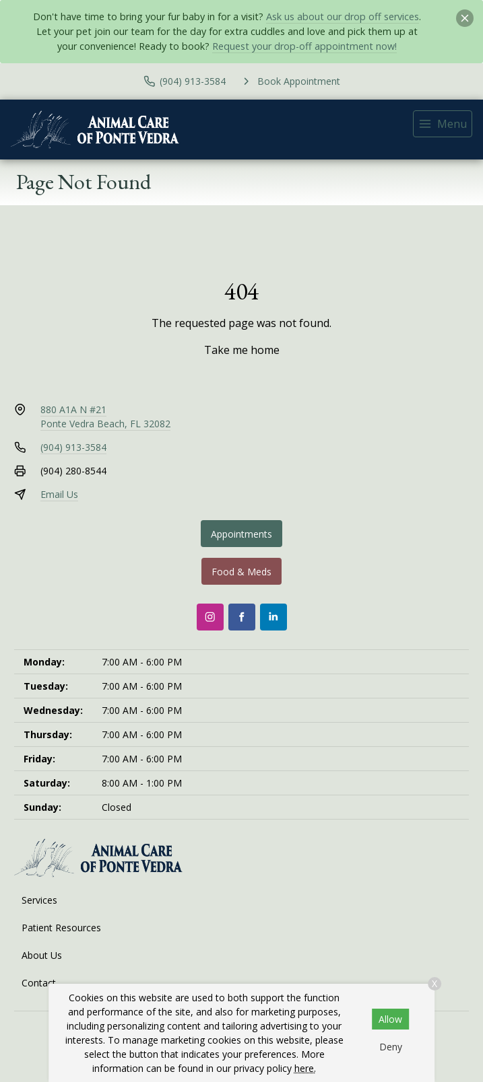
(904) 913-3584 (73, 447)
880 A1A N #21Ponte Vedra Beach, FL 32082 (105, 416)
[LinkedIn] (273, 617)
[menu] (442, 123)
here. (305, 1068)
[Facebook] (241, 617)
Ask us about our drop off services (342, 16)
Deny (390, 1046)
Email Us (59, 494)
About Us (42, 955)
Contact (39, 982)
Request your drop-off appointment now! (304, 46)
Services (39, 900)
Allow (390, 1019)
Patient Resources (61, 927)
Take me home (242, 349)
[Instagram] (210, 617)
